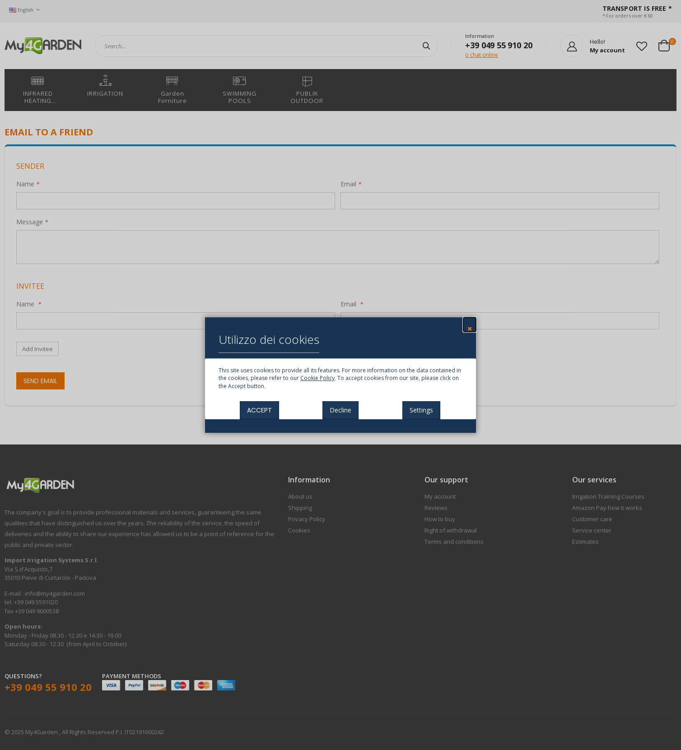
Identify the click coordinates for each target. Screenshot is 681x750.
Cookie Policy (317, 378)
